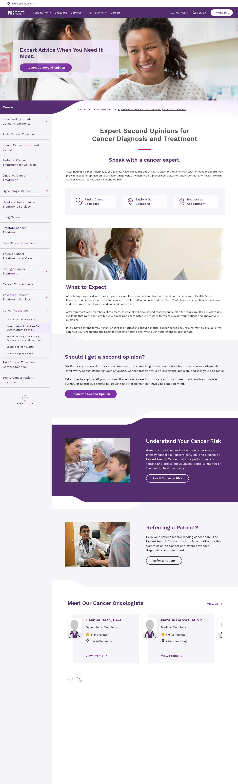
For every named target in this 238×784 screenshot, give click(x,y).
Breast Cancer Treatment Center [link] (21, 147)
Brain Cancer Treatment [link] (20, 134)
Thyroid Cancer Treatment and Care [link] (17, 256)
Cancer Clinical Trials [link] (18, 284)
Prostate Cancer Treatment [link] (14, 230)
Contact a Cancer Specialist (22, 319)
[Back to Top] (25, 400)
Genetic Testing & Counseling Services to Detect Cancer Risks (24, 338)
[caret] (46, 121)
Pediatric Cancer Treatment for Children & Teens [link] (21, 162)
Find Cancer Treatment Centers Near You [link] (19, 365)
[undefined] (93, 201)
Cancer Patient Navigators (21, 346)
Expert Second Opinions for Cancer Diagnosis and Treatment (23, 328)
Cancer (8, 107)
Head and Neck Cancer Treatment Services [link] (19, 204)
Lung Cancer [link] (12, 217)
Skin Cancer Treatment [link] (19, 243)
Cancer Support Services (20, 353)
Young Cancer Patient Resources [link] (18, 380)
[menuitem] (25, 121)
